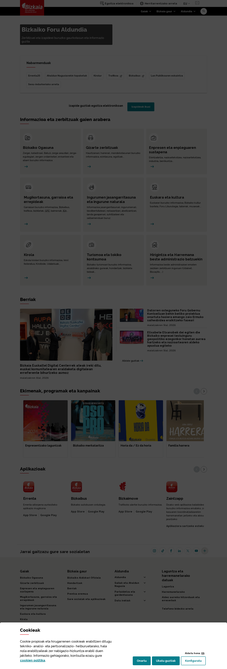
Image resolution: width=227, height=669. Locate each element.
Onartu (144, 661)
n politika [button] (32, 660)
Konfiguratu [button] (195, 661)
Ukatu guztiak (167, 661)
